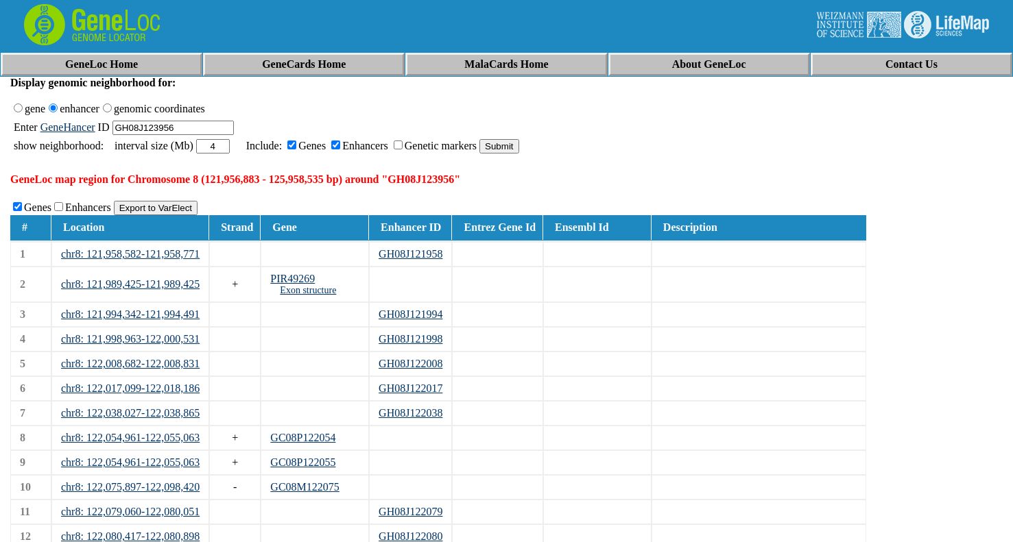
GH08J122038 (410, 413)
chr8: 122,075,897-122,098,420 (130, 487)
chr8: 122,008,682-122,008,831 (130, 363)
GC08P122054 (302, 437)
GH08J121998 (410, 339)
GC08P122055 (302, 462)
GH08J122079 (410, 511)
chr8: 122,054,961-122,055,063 (130, 437)
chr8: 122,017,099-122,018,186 (130, 388)
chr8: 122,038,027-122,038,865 (130, 413)
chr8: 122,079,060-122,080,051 (130, 511)
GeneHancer (67, 127)
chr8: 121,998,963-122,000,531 (130, 339)
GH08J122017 (410, 388)
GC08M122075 (304, 487)
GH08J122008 (410, 363)
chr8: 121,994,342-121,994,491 (130, 314)
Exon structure (308, 290)
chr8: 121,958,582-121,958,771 (130, 254)
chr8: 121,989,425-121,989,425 (130, 284)
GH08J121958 (410, 254)
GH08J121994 (410, 314)
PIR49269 (292, 278)
